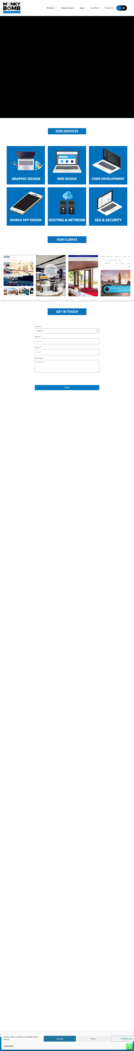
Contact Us (109, 8)
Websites (51, 8)
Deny (93, 1039)
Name (37, 336)
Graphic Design (67, 8)
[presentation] (54, 379)
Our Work (94, 8)
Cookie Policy (8, 1046)
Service (38, 326)
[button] (57, 294)
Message (39, 358)
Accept (60, 1039)
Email (37, 347)
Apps (82, 8)
